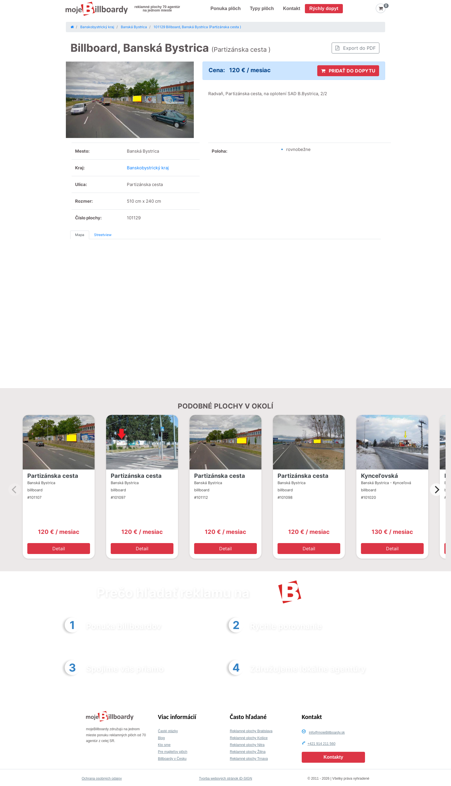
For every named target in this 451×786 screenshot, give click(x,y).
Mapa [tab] (79, 235)
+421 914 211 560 (321, 744)
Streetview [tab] (103, 235)
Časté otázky (168, 731)
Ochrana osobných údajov (102, 779)
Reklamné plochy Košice (248, 738)
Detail (58, 548)
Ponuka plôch (226, 8)
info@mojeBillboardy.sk (327, 733)
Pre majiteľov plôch (172, 752)
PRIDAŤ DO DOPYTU (348, 71)
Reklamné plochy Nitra (247, 745)
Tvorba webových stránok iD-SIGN (225, 779)
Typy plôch (262, 8)
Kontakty (333, 757)
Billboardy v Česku (172, 759)
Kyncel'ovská (379, 475)
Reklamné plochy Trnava (249, 759)
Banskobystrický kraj (148, 167)
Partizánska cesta (52, 475)
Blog (161, 738)
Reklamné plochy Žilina (247, 752)
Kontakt (291, 8)
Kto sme (164, 745)
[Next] (436, 489)
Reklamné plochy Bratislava (251, 731)
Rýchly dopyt (323, 8)
